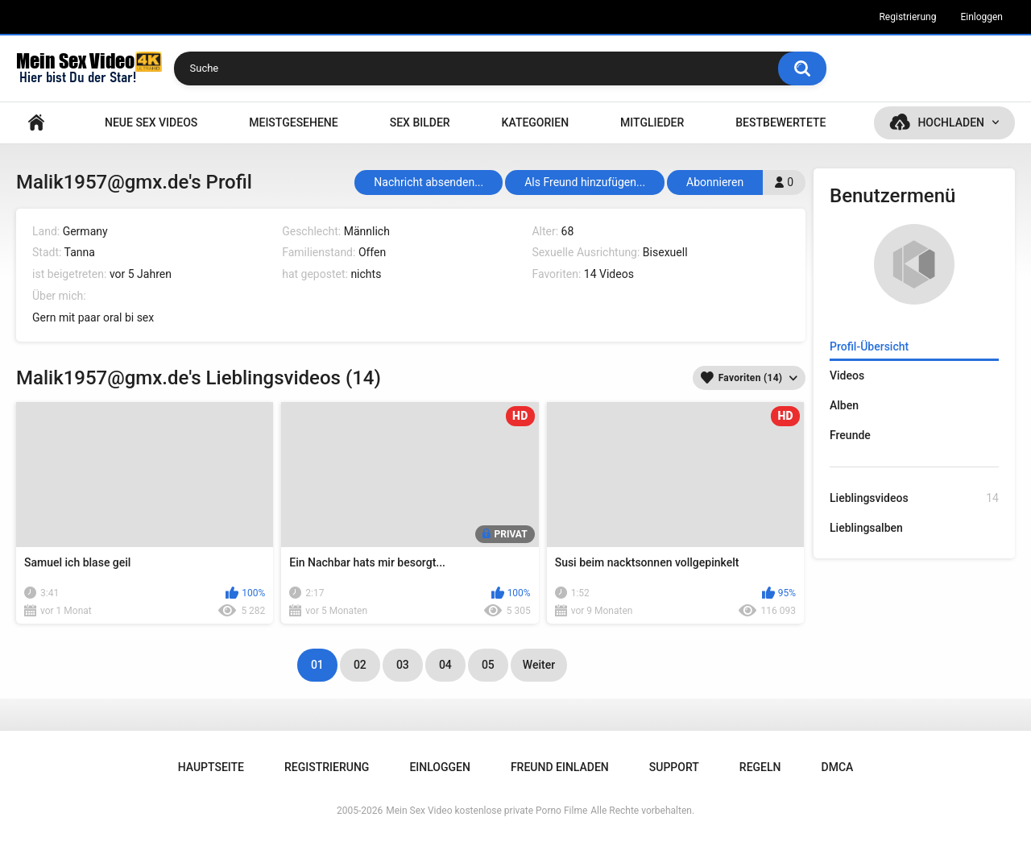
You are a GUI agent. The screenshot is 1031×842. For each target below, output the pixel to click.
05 (488, 664)
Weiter (539, 664)
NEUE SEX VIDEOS (151, 122)
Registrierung (907, 17)
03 (402, 664)
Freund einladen (560, 767)
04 (445, 664)
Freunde (850, 435)
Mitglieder (652, 122)
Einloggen (981, 17)
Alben (844, 405)
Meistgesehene (293, 122)
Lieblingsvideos (914, 498)
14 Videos (609, 274)
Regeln (760, 767)
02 (360, 664)
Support (674, 767)
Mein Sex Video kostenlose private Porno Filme (486, 810)
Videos (847, 375)
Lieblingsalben (866, 527)
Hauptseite (36, 122)
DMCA (838, 767)
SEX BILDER (420, 122)
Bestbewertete (780, 122)
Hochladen (950, 122)
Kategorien (535, 122)
